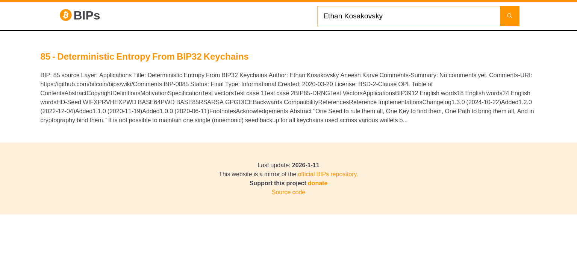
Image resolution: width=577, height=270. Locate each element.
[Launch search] (509, 16)
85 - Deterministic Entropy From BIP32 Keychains (145, 56)
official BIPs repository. (328, 174)
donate (317, 183)
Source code (288, 192)
